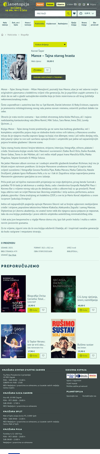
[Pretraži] (68, 13)
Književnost (51, 23)
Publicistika (39, 23)
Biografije (25, 35)
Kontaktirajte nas (89, 375)
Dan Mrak (12, 255)
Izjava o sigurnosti (74, 360)
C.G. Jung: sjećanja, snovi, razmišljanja (84, 288)
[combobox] (50, 13)
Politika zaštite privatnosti (77, 365)
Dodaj (37, 70)
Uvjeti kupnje (72, 363)
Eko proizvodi (94, 23)
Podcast (50, 4)
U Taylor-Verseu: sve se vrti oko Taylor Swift (33, 322)
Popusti (40, 4)
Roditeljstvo (63, 23)
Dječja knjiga (73, 23)
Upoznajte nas (72, 375)
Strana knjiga (84, 23)
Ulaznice (60, 4)
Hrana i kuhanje (28, 23)
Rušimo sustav (79, 324)
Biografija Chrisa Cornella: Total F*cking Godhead (33, 289)
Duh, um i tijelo (16, 23)
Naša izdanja (5, 23)
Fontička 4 (7, 413)
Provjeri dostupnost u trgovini (48, 77)
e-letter (71, 4)
